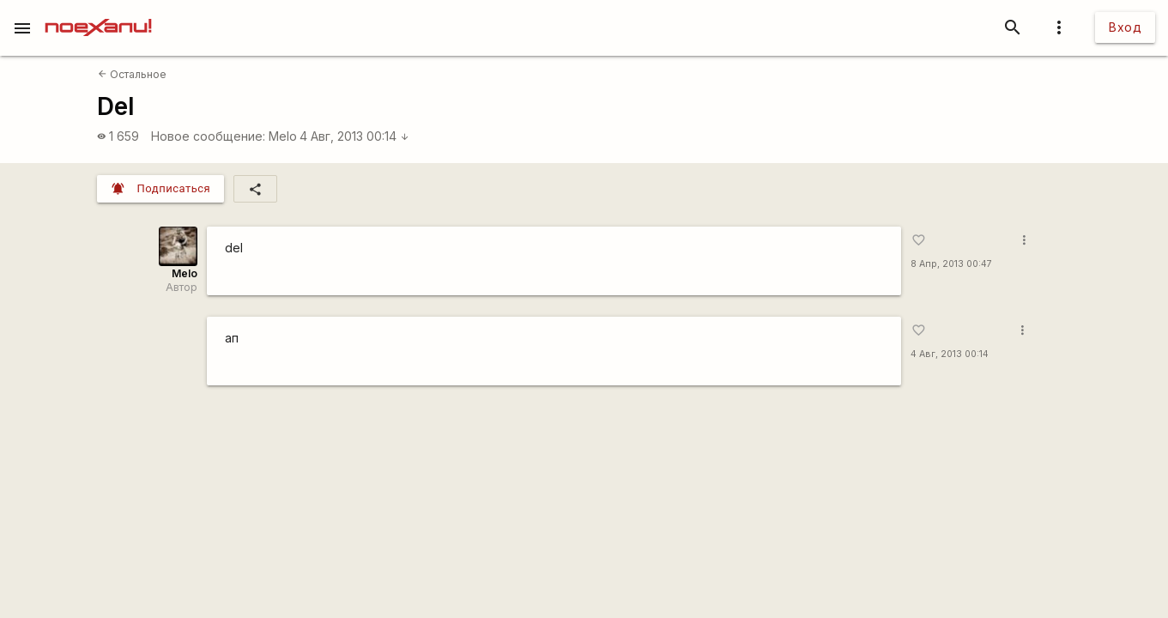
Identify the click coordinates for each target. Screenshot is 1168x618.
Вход (1125, 27)
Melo (283, 136)
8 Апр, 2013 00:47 (951, 264)
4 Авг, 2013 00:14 (354, 136)
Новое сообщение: (208, 136)
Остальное (132, 74)
